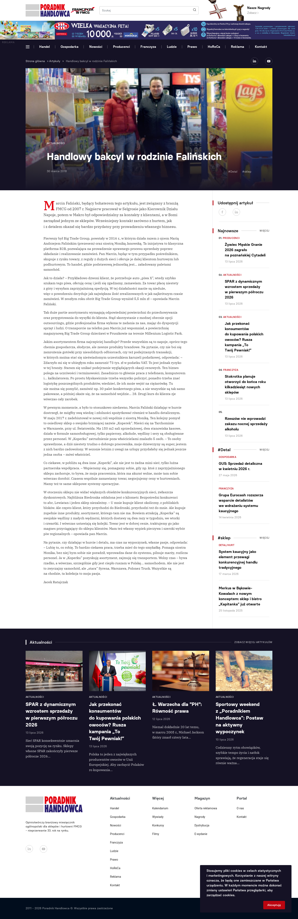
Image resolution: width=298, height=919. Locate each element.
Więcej (264, 230)
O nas (240, 808)
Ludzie (172, 47)
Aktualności (232, 275)
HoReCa (214, 47)
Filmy (155, 834)
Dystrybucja (202, 825)
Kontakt (261, 47)
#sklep (246, 171)
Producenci (121, 47)
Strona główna (35, 61)
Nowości (95, 47)
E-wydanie (201, 834)
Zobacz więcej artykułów (253, 642)
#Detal (232, 171)
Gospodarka (69, 47)
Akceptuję (274, 905)
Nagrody (200, 816)
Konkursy (158, 825)
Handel (44, 47)
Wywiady (157, 816)
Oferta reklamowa (206, 808)
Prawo (192, 47)
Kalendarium (160, 808)
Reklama (237, 47)
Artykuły (54, 61)
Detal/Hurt (227, 545)
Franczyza (148, 47)
